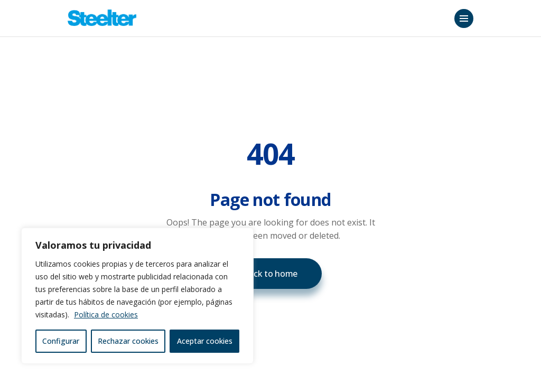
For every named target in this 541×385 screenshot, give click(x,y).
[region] (137, 296)
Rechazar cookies (128, 341)
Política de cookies (106, 314)
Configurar (60, 341)
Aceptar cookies (204, 341)
